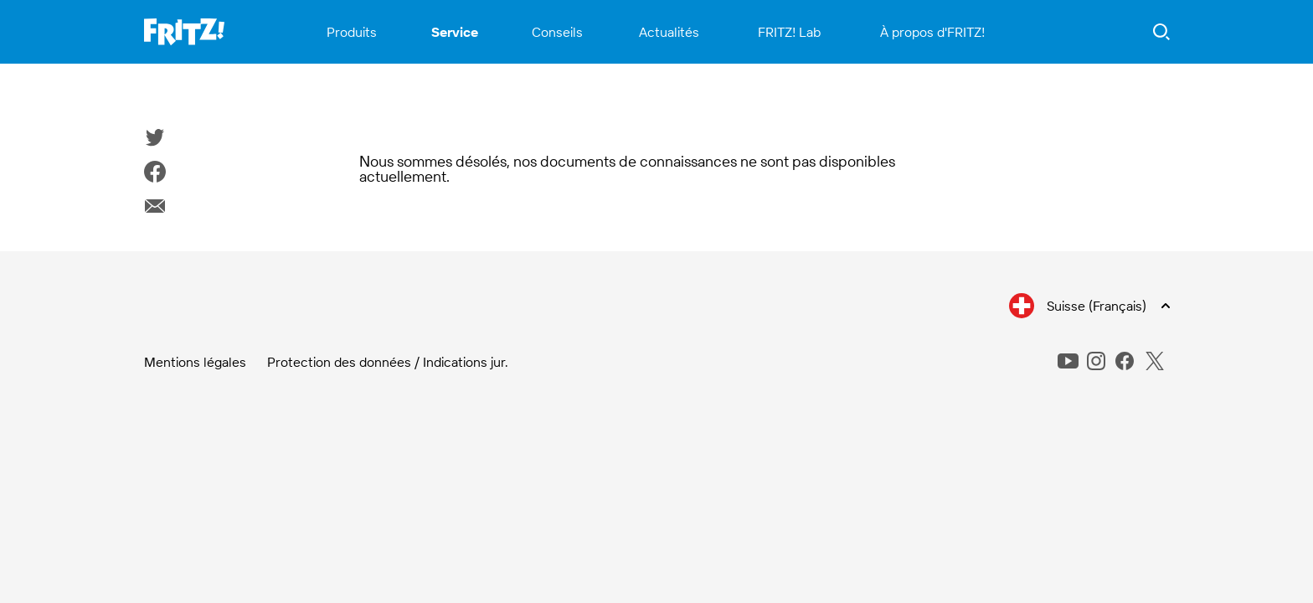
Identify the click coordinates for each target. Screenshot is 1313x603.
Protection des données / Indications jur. (387, 361)
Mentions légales (195, 361)
